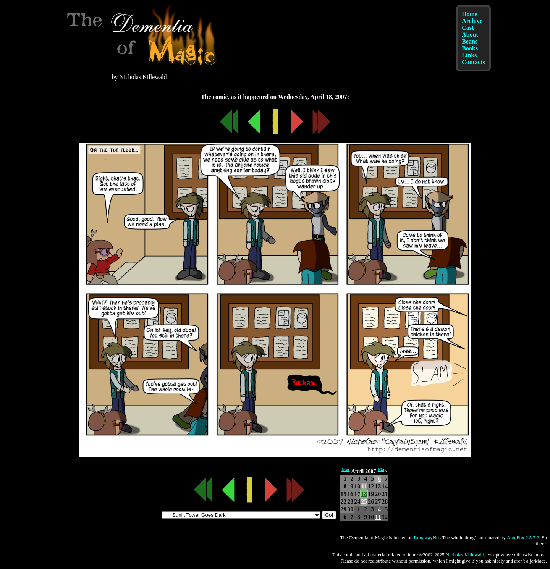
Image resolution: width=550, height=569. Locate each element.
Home (469, 14)
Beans (469, 41)
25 (364, 501)
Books (470, 48)
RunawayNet (427, 537)
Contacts (473, 62)
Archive (472, 21)
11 (364, 486)
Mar (345, 469)
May (382, 469)
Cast (468, 27)
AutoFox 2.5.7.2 (523, 537)
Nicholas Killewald (465, 555)
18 (364, 494)
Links (469, 55)
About (470, 34)
